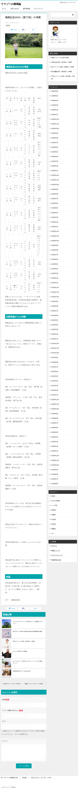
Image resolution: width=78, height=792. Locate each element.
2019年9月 (54, 469)
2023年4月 (54, 269)
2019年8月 (54, 474)
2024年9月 (54, 189)
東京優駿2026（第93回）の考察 (61, 71)
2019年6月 (54, 483)
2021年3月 (54, 385)
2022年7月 (54, 311)
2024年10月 (55, 184)
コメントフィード (57, 555)
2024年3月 (54, 217)
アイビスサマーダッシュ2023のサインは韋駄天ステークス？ (28, 622)
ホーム (4, 8)
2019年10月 (55, 465)
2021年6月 (54, 371)
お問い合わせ (14, 8)
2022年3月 (54, 329)
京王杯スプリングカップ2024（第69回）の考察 (13, 683)
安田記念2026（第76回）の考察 (61, 62)
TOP (10, 777)
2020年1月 (54, 451)
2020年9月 (54, 413)
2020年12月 (55, 399)
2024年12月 (55, 175)
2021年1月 (54, 395)
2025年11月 (55, 124)
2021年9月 (54, 357)
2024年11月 (55, 180)
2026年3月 (54, 105)
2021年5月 (54, 376)
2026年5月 (54, 96)
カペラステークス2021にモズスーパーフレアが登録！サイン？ (28, 662)
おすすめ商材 (55, 501)
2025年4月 (54, 156)
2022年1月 (54, 339)
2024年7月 (54, 198)
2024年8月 (54, 194)
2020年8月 (54, 418)
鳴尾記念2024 (16, 600)
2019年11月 (55, 460)
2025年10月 (55, 128)
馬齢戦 (53, 529)
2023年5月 (54, 264)
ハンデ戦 (54, 505)
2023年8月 (54, 250)
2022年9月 (54, 301)
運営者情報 (26, 8)
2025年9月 (54, 133)
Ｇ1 (52, 533)
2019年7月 (54, 479)
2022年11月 (55, 292)
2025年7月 (54, 142)
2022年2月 (54, 334)
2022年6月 (54, 315)
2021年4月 (54, 381)
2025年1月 (54, 170)
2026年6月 (54, 91)
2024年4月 (54, 212)
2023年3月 (54, 273)
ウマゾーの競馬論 (13, 3)
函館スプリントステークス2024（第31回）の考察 (36, 683)
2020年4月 (54, 437)
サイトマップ (38, 8)
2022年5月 (54, 320)
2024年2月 (54, 222)
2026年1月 (54, 114)
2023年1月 (54, 282)
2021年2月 (54, 390)
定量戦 (53, 514)
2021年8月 (54, 362)
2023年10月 (55, 241)
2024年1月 (54, 226)
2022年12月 (55, 287)
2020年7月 (54, 423)
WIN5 (53, 496)
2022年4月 (54, 325)
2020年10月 (55, 409)
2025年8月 (54, 138)
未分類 (53, 519)
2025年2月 (54, 166)
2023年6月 (54, 259)
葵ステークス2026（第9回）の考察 (62, 67)
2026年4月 (54, 100)
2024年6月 (54, 203)
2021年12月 (55, 343)
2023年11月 (55, 236)
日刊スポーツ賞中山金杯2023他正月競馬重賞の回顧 (27, 631)
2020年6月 (54, 427)
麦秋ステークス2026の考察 (60, 57)
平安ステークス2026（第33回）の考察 (24, 641)
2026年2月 (54, 110)
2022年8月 (54, 306)
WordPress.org (56, 560)
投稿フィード (55, 550)
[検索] (63, 15)
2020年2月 (54, 446)
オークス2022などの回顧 (20, 651)
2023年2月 (54, 278)
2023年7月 (54, 254)
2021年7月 (54, 367)
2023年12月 (55, 231)
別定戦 (8, 25)
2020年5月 (54, 432)
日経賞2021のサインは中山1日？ (22, 671)
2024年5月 (54, 208)
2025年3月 (54, 161)
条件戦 (53, 524)
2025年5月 (54, 152)
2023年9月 (54, 245)
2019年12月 (55, 455)
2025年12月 (55, 119)
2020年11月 (55, 404)
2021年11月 (55, 348)
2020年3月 (54, 441)
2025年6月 (54, 147)
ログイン (54, 546)
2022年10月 (55, 297)
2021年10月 (55, 353)
